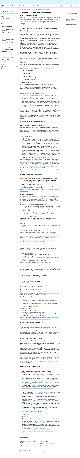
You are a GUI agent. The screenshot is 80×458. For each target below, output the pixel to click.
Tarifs (42, 453)
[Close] (77, 1)
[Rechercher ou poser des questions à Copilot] (45, 6)
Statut (39, 453)
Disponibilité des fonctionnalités (31, 366)
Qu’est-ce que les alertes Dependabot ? (29, 245)
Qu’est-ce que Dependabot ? (28, 194)
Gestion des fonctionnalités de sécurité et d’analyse (37, 410)
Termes (29, 453)
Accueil (3, 9)
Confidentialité (34, 453)
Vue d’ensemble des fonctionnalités (32, 121)
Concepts (33, 9)
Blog (52, 453)
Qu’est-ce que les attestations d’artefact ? (32, 338)
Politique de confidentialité (24, 447)
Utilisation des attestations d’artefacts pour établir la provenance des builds (38, 388)
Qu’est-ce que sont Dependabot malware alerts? (30, 266)
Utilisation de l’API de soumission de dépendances (34, 167)
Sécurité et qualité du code (25, 9)
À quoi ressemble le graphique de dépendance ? (34, 125)
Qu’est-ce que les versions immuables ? (31, 322)
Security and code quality (8, 11)
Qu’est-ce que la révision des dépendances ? (32, 174)
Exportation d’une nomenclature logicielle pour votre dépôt (39, 157)
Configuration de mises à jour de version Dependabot (33, 428)
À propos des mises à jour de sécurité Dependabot (35, 241)
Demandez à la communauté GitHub (47, 443)
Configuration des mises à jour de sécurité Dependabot (41, 422)
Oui (22, 445)
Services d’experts (47, 453)
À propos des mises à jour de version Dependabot (40, 319)
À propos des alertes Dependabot (43, 262)
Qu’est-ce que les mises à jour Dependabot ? (30, 289)
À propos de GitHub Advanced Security (35, 400)
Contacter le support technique (46, 445)
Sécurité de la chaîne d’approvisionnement (43, 9)
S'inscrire (76, 5)
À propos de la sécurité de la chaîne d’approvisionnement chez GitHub (38, 29)
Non (27, 445)
